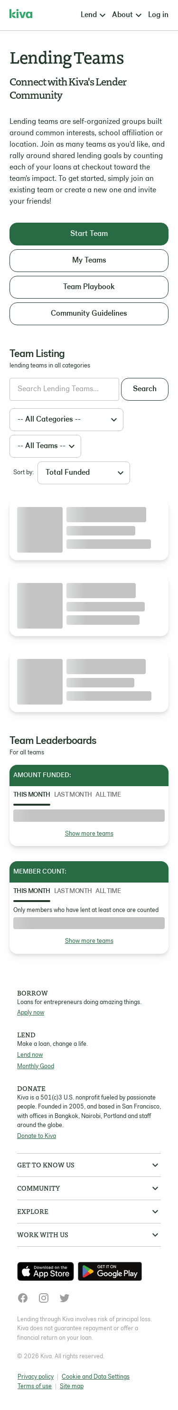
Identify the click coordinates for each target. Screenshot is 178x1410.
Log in (158, 15)
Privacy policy (36, 1377)
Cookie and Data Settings (96, 1377)
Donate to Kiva (36, 1136)
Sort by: (23, 473)
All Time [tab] (108, 795)
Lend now (30, 1055)
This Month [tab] (31, 795)
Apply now (30, 1013)
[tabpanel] (89, 823)
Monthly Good (35, 1066)
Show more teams (89, 834)
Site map (72, 1386)
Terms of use (35, 1386)
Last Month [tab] (73, 795)
